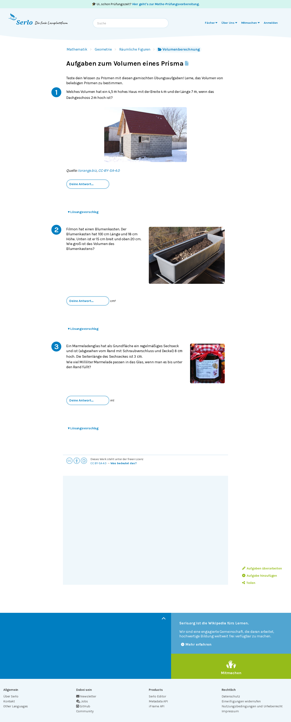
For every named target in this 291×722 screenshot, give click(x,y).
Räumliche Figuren (134, 49)
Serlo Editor (157, 696)
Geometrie (103, 49)
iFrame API (156, 706)
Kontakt (9, 701)
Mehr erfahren (196, 644)
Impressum (230, 711)
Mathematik (77, 49)
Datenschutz (231, 696)
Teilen (248, 583)
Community (84, 711)
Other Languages (15, 706)
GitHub (83, 706)
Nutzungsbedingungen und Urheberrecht (252, 706)
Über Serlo (10, 696)
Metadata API (158, 701)
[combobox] (131, 23)
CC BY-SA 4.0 (98, 463)
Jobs (82, 701)
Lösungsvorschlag (83, 212)
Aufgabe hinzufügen (259, 576)
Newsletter (86, 696)
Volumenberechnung (179, 49)
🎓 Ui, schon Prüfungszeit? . (145, 4)
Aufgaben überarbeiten (262, 568)
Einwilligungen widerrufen (241, 701)
